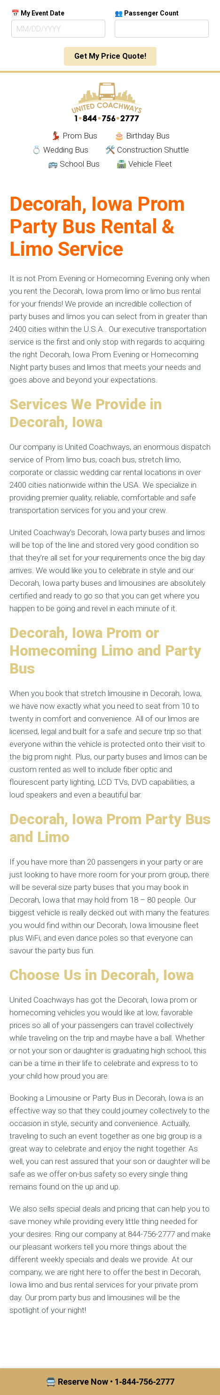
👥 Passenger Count (147, 13)
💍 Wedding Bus (59, 149)
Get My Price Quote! (110, 56)
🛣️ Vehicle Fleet (144, 164)
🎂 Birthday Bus (142, 135)
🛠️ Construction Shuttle (147, 149)
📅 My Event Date (37, 13)
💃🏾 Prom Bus (74, 135)
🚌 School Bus (74, 164)
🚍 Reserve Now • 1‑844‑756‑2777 (110, 1382)
